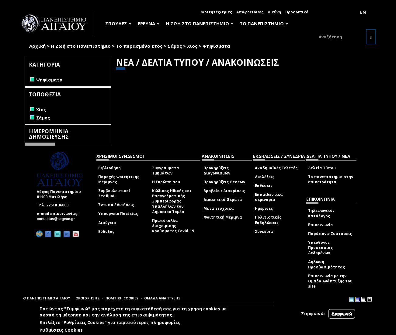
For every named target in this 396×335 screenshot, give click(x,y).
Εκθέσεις (264, 185)
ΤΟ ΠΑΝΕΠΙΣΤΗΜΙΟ (264, 23)
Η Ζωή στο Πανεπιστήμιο (81, 46)
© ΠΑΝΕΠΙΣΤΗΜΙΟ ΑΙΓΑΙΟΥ (46, 298)
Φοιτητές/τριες (216, 12)
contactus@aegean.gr (57, 219)
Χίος (192, 46)
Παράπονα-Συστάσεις (330, 233)
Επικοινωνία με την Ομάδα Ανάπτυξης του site (330, 281)
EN (363, 12)
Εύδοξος (106, 231)
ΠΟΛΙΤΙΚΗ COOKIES (122, 298)
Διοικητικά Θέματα (222, 199)
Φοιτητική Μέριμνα (222, 217)
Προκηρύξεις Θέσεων (224, 182)
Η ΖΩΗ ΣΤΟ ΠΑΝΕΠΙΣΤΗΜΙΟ (199, 23)
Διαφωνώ (341, 313)
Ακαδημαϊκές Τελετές (276, 168)
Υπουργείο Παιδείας (118, 213)
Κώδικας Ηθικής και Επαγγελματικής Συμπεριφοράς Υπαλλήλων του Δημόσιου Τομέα (171, 201)
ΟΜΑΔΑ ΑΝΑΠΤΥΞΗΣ (162, 298)
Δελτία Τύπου (322, 168)
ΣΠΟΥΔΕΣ (118, 23)
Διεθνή (274, 12)
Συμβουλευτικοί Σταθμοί (114, 193)
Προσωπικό (296, 12)
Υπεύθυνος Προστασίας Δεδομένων (320, 247)
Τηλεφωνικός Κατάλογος (321, 213)
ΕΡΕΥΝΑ (148, 23)
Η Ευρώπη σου (166, 182)
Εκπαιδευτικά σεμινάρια (269, 197)
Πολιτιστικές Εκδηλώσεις (268, 220)
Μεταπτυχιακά (218, 208)
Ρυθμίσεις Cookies (61, 330)
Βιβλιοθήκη (109, 168)
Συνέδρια (264, 231)
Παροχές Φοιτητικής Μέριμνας (118, 179)
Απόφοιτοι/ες (249, 12)
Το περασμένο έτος (139, 46)
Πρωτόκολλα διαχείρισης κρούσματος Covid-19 (173, 225)
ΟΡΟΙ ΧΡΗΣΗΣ (87, 298)
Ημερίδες (264, 208)
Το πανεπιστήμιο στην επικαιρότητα (330, 179)
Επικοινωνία (320, 224)
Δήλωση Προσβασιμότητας (326, 264)
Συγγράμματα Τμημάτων (165, 170)
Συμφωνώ (313, 313)
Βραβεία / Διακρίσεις (224, 190)
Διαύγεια (107, 222)
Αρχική (37, 46)
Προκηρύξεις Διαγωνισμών (216, 170)
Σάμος (175, 46)
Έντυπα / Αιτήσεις (116, 204)
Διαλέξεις (264, 176)
